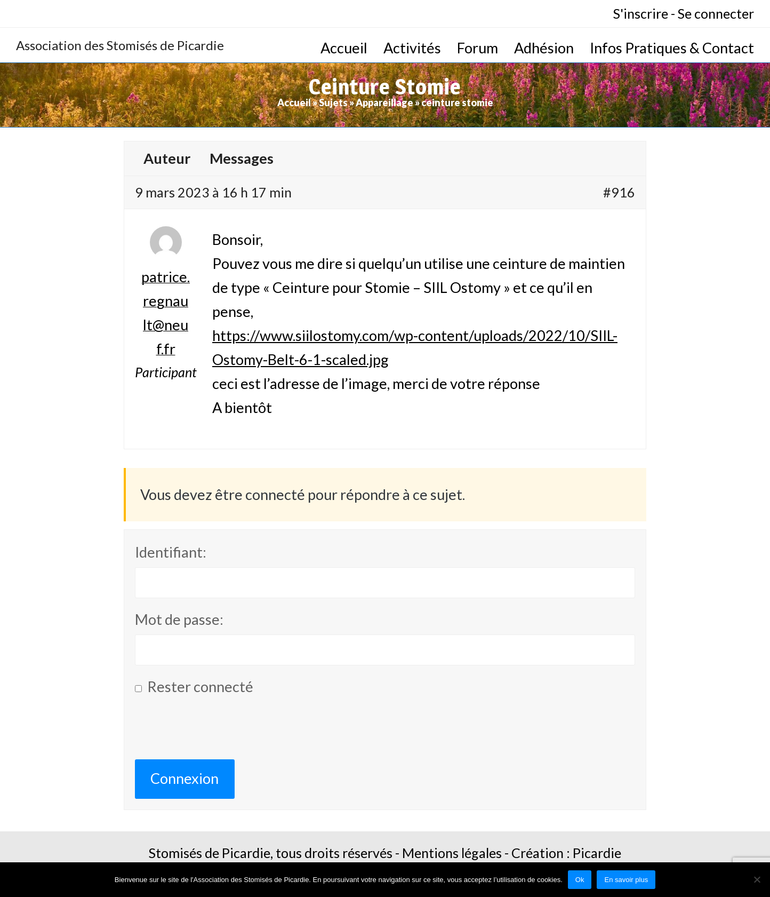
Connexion (184, 778)
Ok (579, 880)
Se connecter (716, 13)
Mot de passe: (179, 619)
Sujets (333, 102)
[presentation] (216, 733)
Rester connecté (200, 686)
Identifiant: (170, 552)
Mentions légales (452, 853)
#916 (619, 192)
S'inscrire (640, 13)
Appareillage (384, 102)
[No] (756, 879)
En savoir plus (626, 880)
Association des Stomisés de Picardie (120, 45)
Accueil (294, 102)
